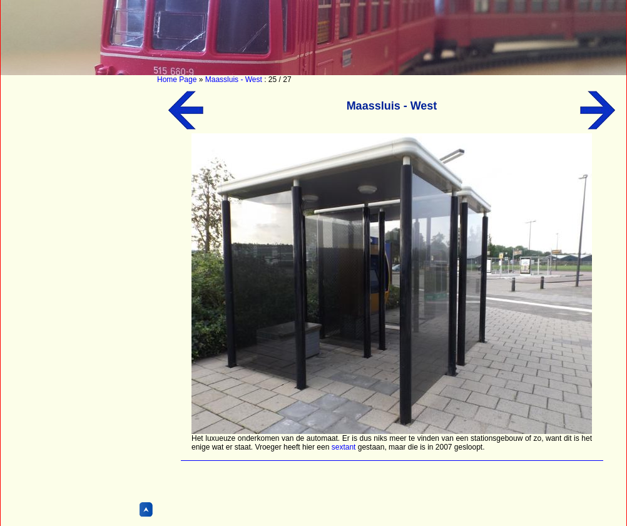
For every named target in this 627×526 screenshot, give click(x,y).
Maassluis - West (233, 79)
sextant (344, 447)
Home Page (176, 79)
